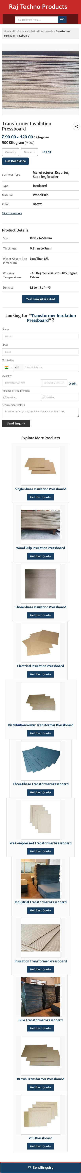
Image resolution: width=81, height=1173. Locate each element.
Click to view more (12, 213)
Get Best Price (15, 161)
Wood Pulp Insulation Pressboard (40, 548)
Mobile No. (8, 360)
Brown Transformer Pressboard (40, 1079)
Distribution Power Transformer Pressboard (40, 725)
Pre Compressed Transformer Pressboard (40, 843)
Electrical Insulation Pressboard (40, 666)
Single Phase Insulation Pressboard (40, 489)
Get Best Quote (40, 497)
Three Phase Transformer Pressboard (41, 784)
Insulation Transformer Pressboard (40, 961)
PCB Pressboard (40, 1138)
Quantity (6, 375)
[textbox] (29, 152)
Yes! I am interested (40, 299)
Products (18, 31)
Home (7, 31)
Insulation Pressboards (39, 31)
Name (5, 329)
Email (5, 345)
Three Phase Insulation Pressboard (40, 607)
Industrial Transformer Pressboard (41, 902)
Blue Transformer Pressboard (41, 1020)
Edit (47, 152)
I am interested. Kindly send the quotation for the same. (40, 412)
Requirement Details (13, 405)
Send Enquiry (40, 1167)
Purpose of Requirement (16, 390)
